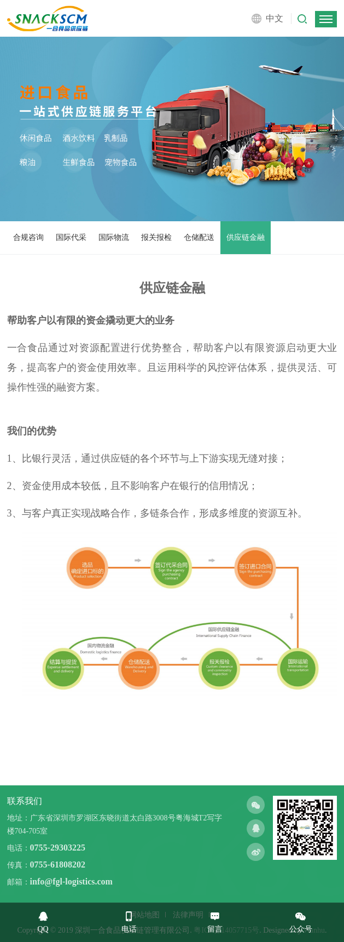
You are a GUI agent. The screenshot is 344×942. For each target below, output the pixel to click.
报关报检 (156, 237)
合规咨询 (28, 237)
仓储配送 (199, 237)
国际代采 (71, 237)
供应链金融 (245, 237)
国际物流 (113, 237)
